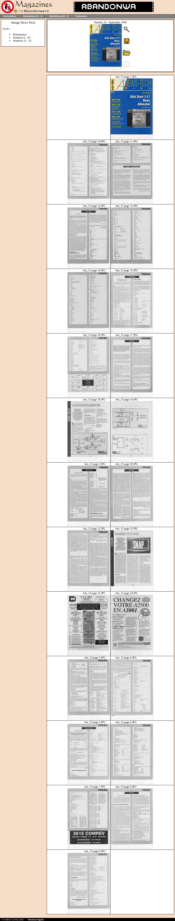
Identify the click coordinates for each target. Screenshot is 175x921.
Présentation (19, 34)
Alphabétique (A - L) (32, 16)
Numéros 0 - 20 (21, 37)
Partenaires (81, 16)
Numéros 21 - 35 (22, 40)
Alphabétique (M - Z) (59, 16)
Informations (10, 16)
